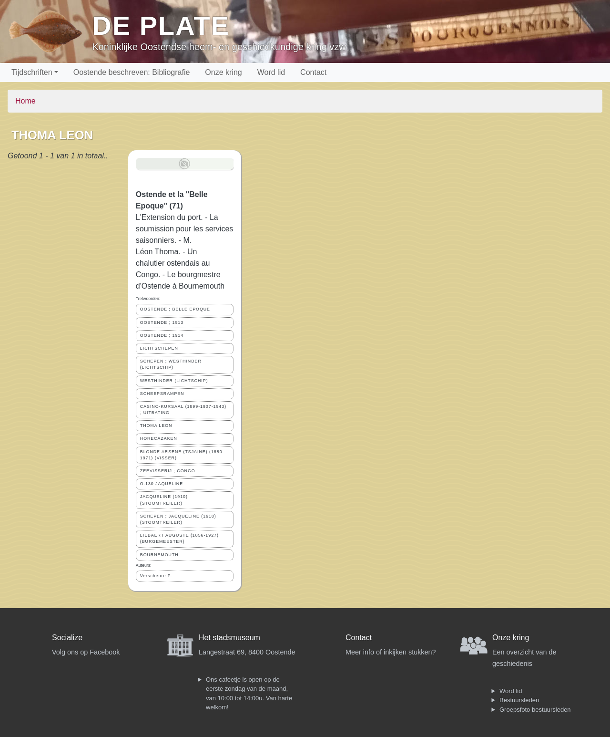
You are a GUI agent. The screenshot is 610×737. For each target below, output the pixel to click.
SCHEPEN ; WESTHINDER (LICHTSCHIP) (171, 364)
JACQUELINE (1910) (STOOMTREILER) (164, 499)
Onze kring (223, 72)
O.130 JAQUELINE (161, 483)
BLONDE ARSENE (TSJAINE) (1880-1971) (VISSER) (182, 454)
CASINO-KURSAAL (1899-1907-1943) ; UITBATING (183, 409)
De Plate (161, 25)
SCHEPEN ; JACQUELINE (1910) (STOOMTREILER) (178, 519)
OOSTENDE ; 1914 (161, 335)
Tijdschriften (31, 72)
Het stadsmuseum (229, 637)
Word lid (271, 72)
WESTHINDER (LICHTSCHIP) (174, 380)
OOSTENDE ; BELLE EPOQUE (175, 309)
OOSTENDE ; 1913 (161, 322)
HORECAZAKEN (158, 438)
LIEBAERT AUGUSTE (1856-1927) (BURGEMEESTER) (179, 538)
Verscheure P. (156, 575)
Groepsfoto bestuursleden (535, 709)
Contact (313, 72)
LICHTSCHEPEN (159, 348)
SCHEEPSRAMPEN (162, 393)
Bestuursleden (519, 700)
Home (25, 101)
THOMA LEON (156, 425)
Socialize (67, 637)
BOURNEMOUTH (159, 554)
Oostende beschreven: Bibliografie (131, 72)
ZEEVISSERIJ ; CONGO (167, 470)
